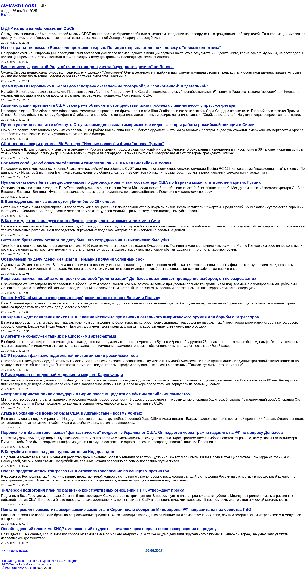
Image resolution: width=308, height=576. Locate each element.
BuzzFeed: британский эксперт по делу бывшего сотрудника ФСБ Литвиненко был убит (85, 240)
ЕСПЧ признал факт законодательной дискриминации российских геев (69, 355)
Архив (31, 561)
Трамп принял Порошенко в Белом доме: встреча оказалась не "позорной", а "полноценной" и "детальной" (104, 86)
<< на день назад (15, 550)
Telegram (72, 561)
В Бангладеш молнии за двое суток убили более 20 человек (58, 201)
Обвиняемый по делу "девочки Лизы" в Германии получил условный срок (72, 259)
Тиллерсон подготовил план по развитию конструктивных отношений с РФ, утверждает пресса (92, 490)
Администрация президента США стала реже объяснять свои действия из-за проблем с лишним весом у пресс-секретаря (118, 105)
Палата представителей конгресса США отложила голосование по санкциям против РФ (85, 471)
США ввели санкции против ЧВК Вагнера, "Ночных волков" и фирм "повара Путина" (82, 144)
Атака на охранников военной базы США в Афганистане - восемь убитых (71, 413)
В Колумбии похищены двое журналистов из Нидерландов (57, 452)
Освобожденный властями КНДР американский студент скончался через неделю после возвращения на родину (109, 529)
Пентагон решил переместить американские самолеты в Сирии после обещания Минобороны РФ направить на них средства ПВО (126, 509)
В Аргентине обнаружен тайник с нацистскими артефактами (58, 336)
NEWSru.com (18, 5)
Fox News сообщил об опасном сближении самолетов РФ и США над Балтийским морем (86, 163)
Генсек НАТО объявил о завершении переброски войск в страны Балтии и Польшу (80, 298)
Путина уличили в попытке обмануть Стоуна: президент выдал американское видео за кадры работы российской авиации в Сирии (128, 125)
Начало (7, 561)
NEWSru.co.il (11, 564)
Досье (19, 561)
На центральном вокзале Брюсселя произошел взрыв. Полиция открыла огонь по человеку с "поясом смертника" (111, 48)
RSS (60, 561)
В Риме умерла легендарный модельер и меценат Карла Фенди (62, 375)
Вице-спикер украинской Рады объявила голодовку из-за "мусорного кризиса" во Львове (87, 67)
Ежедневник (46, 561)
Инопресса (46, 564)
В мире (6, 14)
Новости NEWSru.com (20, 567)
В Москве (29, 564)
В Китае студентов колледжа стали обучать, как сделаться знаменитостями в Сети (80, 221)
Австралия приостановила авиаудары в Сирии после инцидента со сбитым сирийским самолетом (96, 394)
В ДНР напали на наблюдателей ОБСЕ (37, 28)
